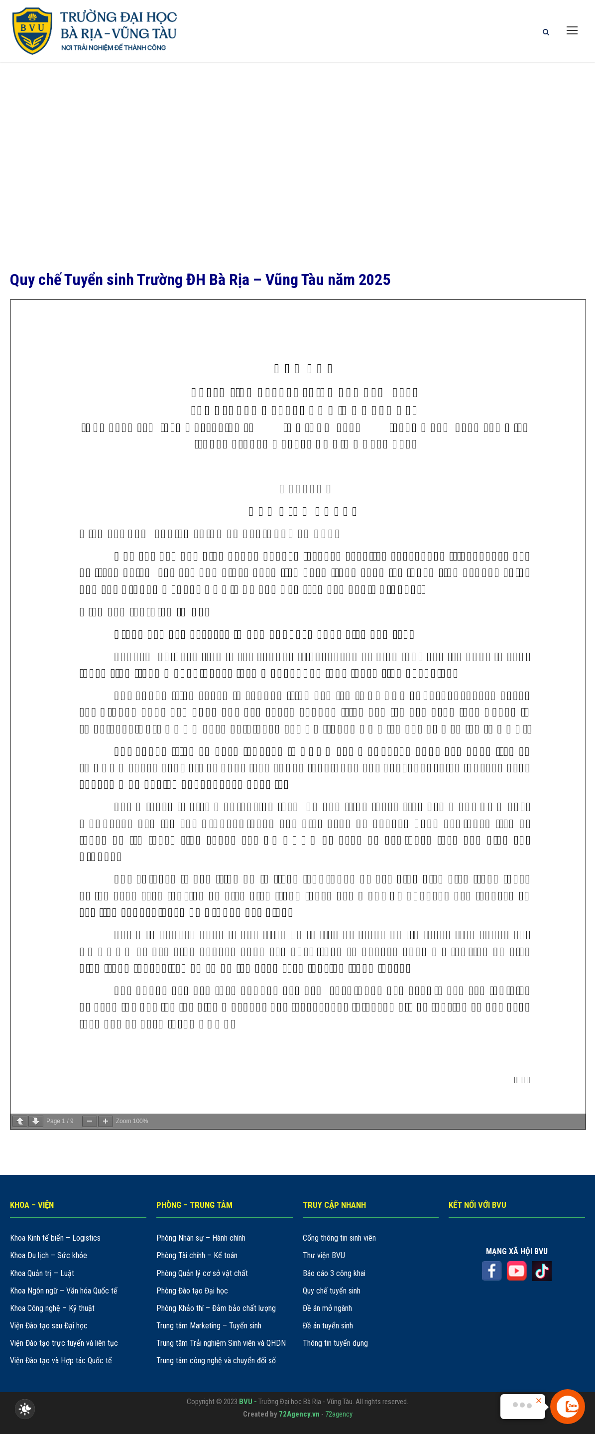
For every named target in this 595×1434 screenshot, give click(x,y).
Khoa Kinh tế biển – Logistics (55, 1238)
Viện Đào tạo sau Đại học (49, 1325)
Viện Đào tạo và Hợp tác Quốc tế (61, 1360)
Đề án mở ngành (327, 1308)
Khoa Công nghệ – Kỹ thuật (52, 1308)
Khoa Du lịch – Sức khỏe (48, 1255)
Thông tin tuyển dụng (335, 1343)
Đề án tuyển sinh (328, 1325)
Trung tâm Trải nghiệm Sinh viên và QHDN (221, 1343)
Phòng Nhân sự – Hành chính (200, 1238)
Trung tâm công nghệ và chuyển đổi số (216, 1360)
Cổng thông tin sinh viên (339, 1238)
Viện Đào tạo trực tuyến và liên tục (64, 1343)
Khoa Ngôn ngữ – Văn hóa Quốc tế (64, 1290)
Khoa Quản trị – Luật (42, 1273)
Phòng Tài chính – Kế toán (197, 1255)
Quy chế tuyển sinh (331, 1290)
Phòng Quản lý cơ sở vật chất (202, 1273)
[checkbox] (25, 1409)
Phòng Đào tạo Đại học (192, 1290)
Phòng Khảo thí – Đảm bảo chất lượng (216, 1308)
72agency (339, 1414)
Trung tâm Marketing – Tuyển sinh (208, 1325)
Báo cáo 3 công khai (334, 1273)
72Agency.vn (299, 1414)
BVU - (248, 1401)
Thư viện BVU (324, 1255)
